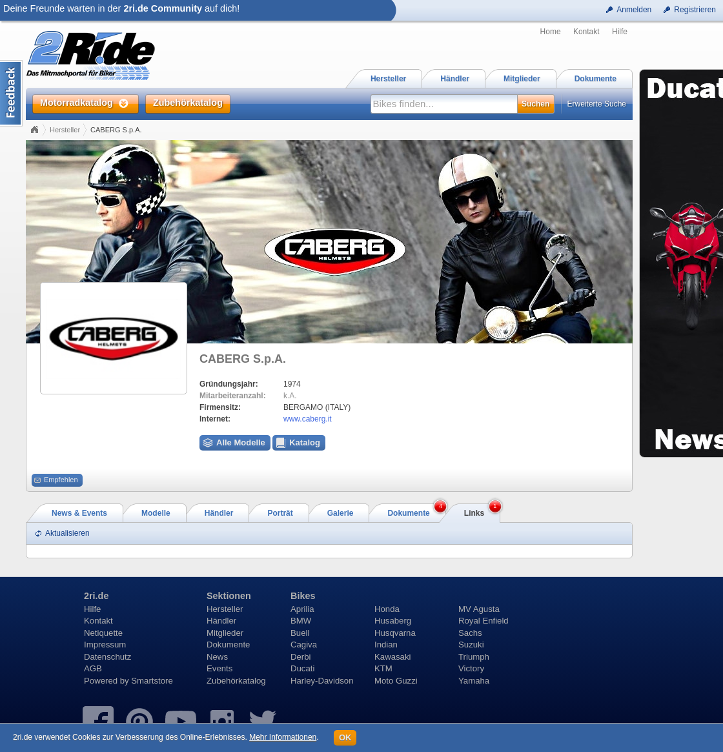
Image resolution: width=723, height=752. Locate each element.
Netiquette (103, 633)
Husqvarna (395, 633)
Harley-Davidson (321, 681)
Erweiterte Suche (596, 103)
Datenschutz (107, 657)
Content (11, 93)
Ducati (302, 668)
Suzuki (471, 644)
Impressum (105, 644)
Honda (387, 609)
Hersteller (65, 130)
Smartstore (152, 681)
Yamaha (473, 681)
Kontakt (586, 31)
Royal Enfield (483, 620)
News (217, 657)
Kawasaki (392, 657)
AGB (93, 668)
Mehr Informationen (282, 737)
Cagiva (303, 644)
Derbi (300, 657)
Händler (221, 620)
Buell (299, 633)
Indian (386, 644)
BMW (300, 620)
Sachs (470, 633)
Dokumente (228, 644)
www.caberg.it (307, 418)
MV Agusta (479, 609)
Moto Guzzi (396, 681)
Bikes (302, 596)
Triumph (473, 657)
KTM (383, 668)
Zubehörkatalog (236, 681)
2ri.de (96, 596)
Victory (471, 668)
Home (550, 31)
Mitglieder (225, 633)
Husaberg (392, 620)
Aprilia (302, 609)
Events (219, 668)
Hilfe (619, 31)
